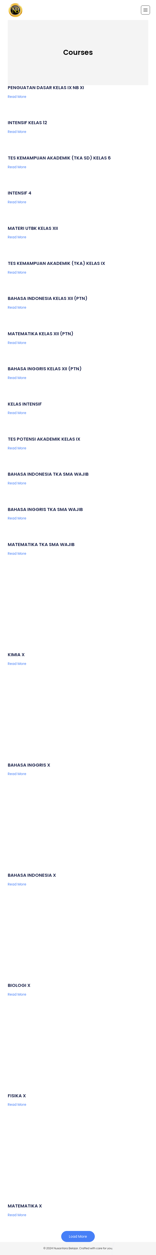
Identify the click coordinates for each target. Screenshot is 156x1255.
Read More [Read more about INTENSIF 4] (17, 202)
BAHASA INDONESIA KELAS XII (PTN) (48, 298)
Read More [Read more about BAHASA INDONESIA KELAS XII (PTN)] (17, 307)
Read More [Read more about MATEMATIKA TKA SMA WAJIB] (17, 553)
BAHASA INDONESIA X (32, 875)
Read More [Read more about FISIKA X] (17, 1104)
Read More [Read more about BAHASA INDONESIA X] (17, 884)
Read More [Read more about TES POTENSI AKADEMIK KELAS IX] (17, 448)
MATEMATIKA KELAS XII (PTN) (40, 333)
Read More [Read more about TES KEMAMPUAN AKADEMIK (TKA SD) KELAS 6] (17, 166)
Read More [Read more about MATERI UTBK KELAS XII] (17, 237)
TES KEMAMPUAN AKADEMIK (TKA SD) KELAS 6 (59, 158)
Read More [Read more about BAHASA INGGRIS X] (17, 773)
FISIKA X (17, 1096)
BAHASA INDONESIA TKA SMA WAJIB (48, 474)
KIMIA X (16, 654)
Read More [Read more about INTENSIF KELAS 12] (17, 131)
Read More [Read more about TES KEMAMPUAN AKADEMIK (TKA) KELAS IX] (17, 272)
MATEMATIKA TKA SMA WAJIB (41, 544)
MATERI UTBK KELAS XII (33, 228)
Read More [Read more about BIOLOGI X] (17, 994)
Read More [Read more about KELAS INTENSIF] (17, 412)
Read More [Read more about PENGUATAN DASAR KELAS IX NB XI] (17, 96)
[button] (78, 1236)
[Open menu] (145, 10)
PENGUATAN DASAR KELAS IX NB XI (46, 87)
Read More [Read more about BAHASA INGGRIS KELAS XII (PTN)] (17, 377)
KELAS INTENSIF (25, 404)
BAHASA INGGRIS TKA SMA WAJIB (45, 509)
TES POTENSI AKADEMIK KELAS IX (44, 439)
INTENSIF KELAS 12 (27, 122)
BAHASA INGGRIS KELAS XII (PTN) (45, 369)
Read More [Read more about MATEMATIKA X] (17, 1214)
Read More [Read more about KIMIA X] (17, 663)
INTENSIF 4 (19, 193)
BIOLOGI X (19, 985)
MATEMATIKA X (25, 1206)
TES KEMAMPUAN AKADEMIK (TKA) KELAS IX (56, 263)
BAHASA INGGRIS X (29, 765)
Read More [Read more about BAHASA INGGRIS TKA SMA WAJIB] (17, 518)
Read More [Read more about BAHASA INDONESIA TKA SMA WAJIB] (17, 483)
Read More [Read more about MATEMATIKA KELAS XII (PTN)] (17, 342)
